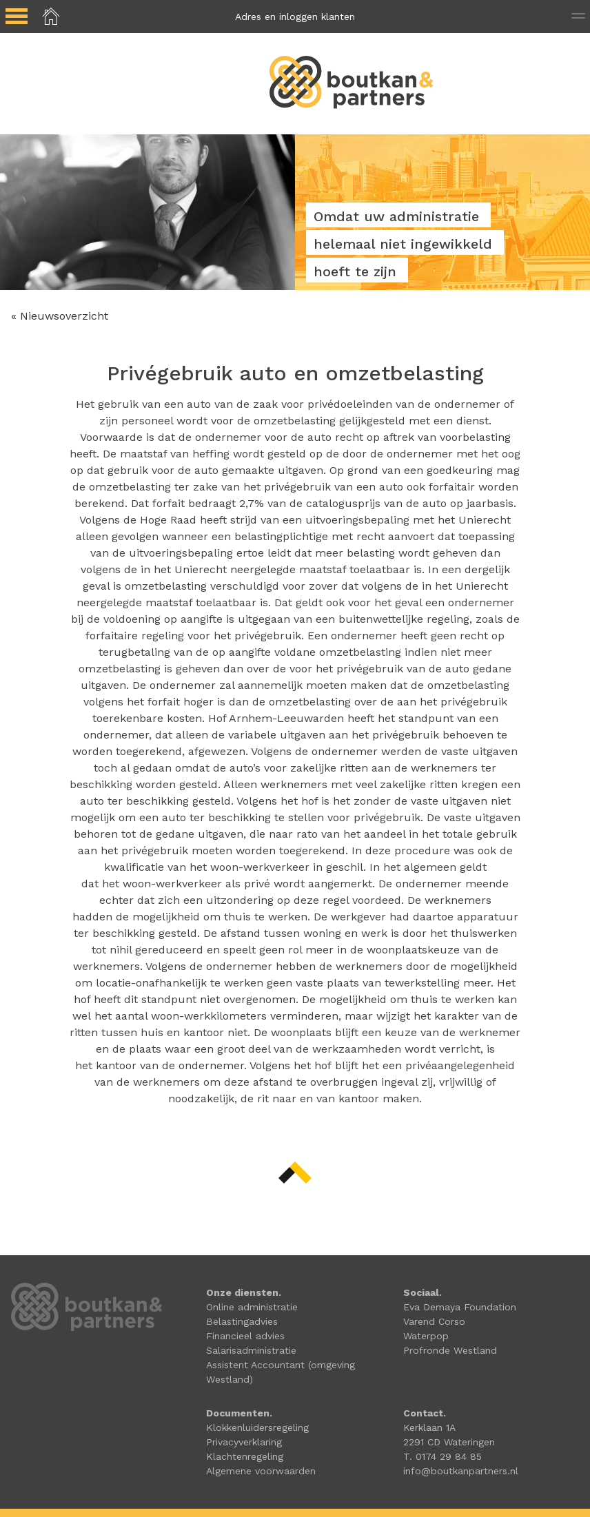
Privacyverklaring (244, 1441)
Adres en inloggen (295, 16)
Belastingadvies (242, 1321)
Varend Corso (434, 1321)
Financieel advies (245, 1335)
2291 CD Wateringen (449, 1441)
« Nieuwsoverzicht (59, 315)
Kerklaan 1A (429, 1427)
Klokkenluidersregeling (257, 1427)
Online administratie (252, 1306)
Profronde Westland (450, 1350)
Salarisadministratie (251, 1350)
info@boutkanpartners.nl (460, 1470)
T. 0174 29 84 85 (442, 1456)
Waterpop (426, 1335)
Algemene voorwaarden (261, 1470)
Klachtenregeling (244, 1456)
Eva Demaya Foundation (459, 1306)
